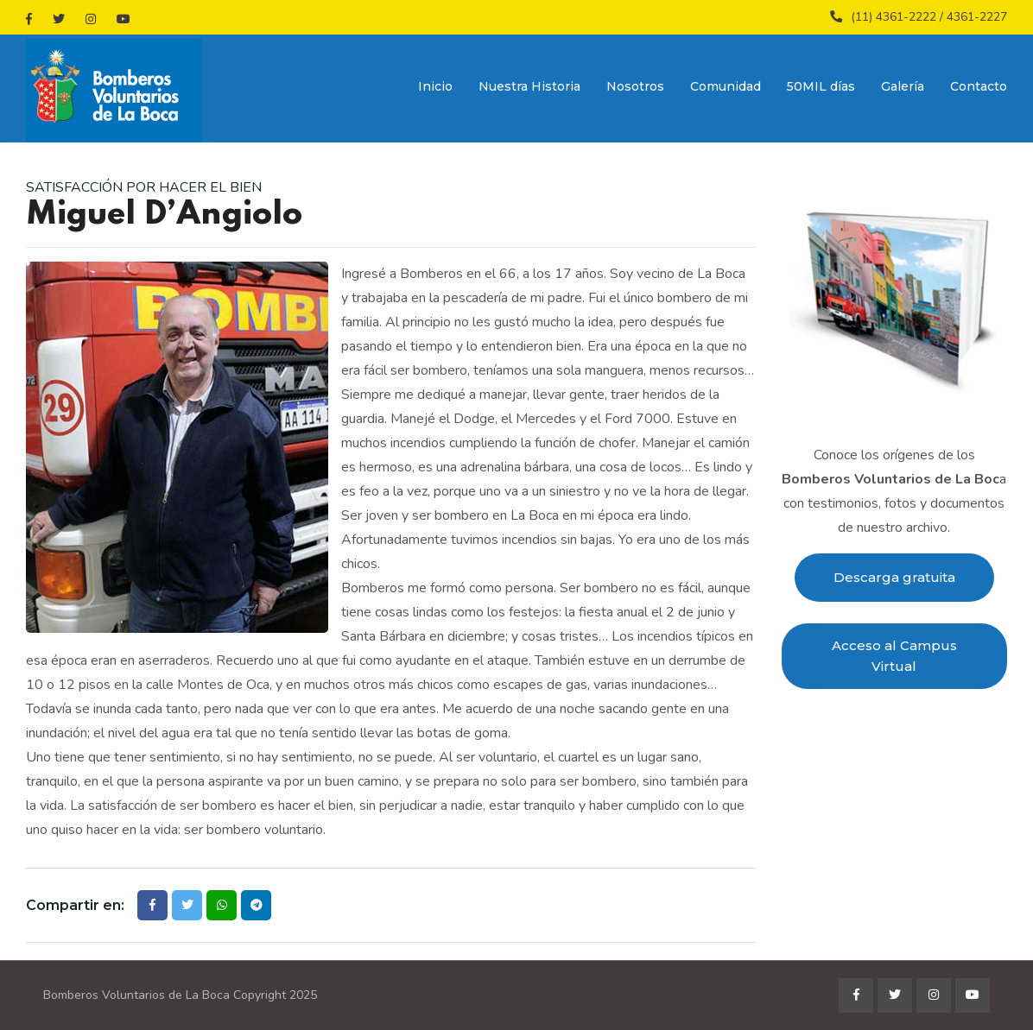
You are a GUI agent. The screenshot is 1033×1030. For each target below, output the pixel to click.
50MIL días (821, 86)
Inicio (435, 86)
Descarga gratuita (894, 577)
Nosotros (635, 86)
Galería (902, 86)
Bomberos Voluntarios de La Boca (136, 995)
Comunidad (725, 86)
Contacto (978, 86)
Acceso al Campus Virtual (894, 655)
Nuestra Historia (529, 86)
